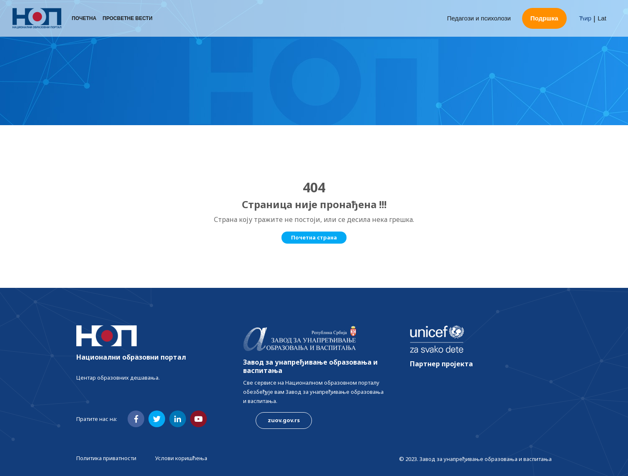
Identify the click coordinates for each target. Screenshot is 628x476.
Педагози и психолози (479, 18)
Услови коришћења (181, 458)
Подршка (544, 18)
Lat (602, 18)
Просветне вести (127, 19)
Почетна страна (314, 237)
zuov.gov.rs (284, 420)
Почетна (84, 19)
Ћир (585, 18)
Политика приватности (106, 458)
